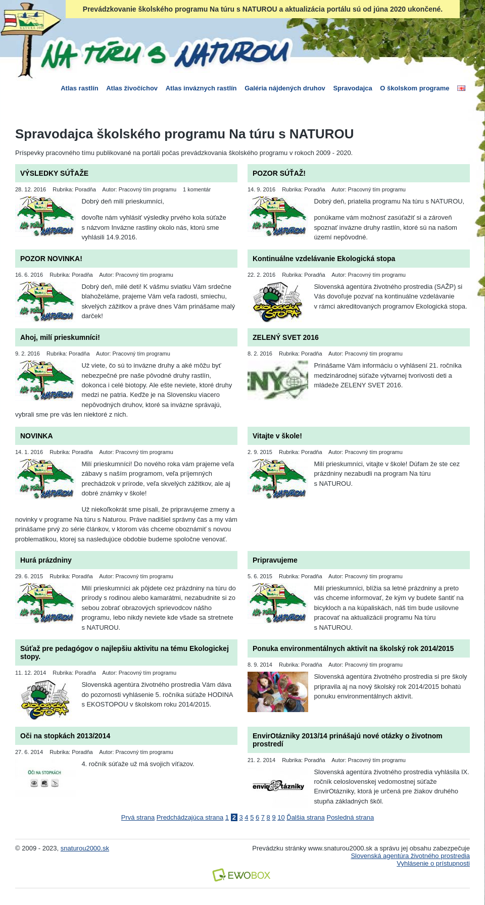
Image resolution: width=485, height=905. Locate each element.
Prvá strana (138, 817)
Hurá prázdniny (46, 560)
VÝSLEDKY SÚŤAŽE (54, 173)
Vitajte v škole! (277, 436)
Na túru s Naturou (164, 52)
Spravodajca (352, 88)
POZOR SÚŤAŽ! (279, 173)
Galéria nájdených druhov (285, 88)
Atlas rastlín (79, 88)
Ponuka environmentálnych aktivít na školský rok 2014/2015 (353, 648)
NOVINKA (36, 436)
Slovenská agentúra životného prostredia (410, 856)
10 (280, 817)
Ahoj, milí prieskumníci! (60, 337)
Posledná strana (350, 817)
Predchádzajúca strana (190, 817)
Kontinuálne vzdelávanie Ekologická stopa (324, 259)
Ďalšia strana (305, 817)
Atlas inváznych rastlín (201, 88)
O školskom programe (414, 88)
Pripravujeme (275, 560)
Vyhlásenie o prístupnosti (433, 863)
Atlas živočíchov (132, 88)
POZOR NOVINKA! (51, 259)
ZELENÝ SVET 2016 (286, 337)
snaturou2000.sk (85, 848)
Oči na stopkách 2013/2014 (65, 736)
